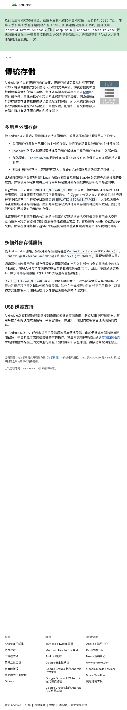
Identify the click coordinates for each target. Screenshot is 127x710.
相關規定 (10, 650)
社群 (27, 705)
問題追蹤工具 (94, 681)
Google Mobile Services (100, 669)
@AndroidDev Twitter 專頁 (62, 650)
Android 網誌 (54, 656)
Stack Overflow (95, 675)
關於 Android (13, 705)
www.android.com (97, 662)
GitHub (9, 681)
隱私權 (63, 705)
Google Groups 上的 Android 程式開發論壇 (63, 679)
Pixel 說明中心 (94, 650)
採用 (86, 92)
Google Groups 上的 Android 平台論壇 (63, 670)
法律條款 (39, 705)
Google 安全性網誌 (57, 662)
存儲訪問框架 (111, 338)
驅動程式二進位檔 (16, 675)
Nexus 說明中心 (95, 656)
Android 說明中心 (97, 643)
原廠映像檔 (11, 669)
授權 (52, 705)
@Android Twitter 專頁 (59, 643)
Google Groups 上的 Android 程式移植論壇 (63, 689)
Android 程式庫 (14, 643)
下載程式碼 (11, 656)
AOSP (8, 57)
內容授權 (53, 357)
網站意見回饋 (79, 705)
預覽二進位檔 (13, 662)
